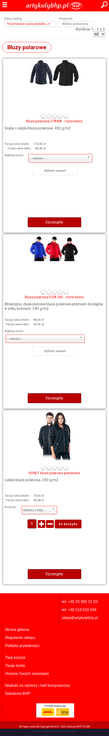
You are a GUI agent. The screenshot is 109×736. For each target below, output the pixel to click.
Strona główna (17, 630)
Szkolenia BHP (17, 693)
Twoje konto (15, 666)
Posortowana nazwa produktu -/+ (28, 24)
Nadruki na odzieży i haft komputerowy (37, 685)
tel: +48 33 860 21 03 (80, 602)
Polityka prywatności (22, 646)
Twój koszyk (15, 658)
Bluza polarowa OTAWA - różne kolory (54, 121)
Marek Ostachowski (65, 731)
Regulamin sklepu (20, 638)
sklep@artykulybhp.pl (80, 618)
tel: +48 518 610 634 (79, 610)
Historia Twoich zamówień (27, 674)
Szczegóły (54, 222)
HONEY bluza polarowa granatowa (54, 473)
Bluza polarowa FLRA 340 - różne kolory (54, 297)
